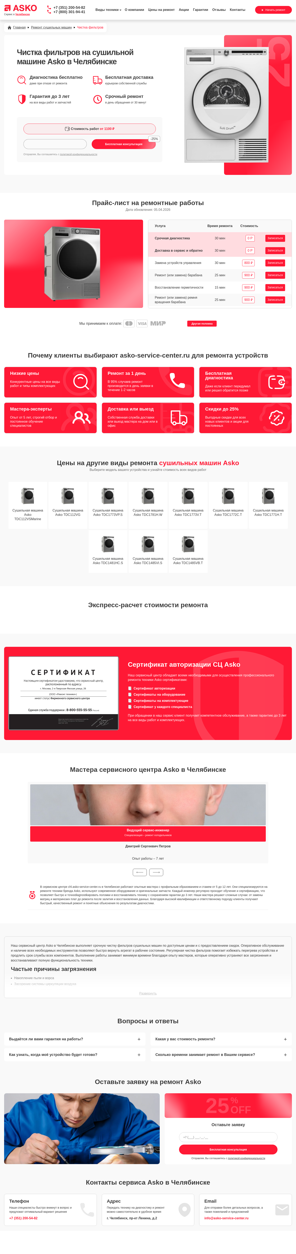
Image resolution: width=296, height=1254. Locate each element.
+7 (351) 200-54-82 (69, 8)
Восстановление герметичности (179, 287)
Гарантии (200, 9)
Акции (184, 9)
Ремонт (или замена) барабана (178, 275)
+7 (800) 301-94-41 (69, 12)
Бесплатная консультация (228, 1149)
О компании (134, 9)
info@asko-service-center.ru (226, 1218)
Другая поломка (202, 323)
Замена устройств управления (178, 263)
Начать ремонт (273, 10)
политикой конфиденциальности (78, 154)
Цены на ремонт (161, 9)
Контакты (237, 9)
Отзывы (219, 9)
